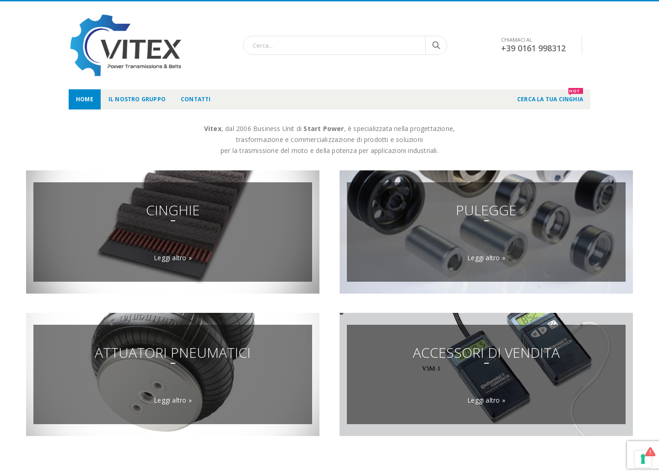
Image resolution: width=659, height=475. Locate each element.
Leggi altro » (173, 257)
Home (84, 99)
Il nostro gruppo (137, 99)
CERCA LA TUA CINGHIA (550, 96)
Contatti (196, 99)
